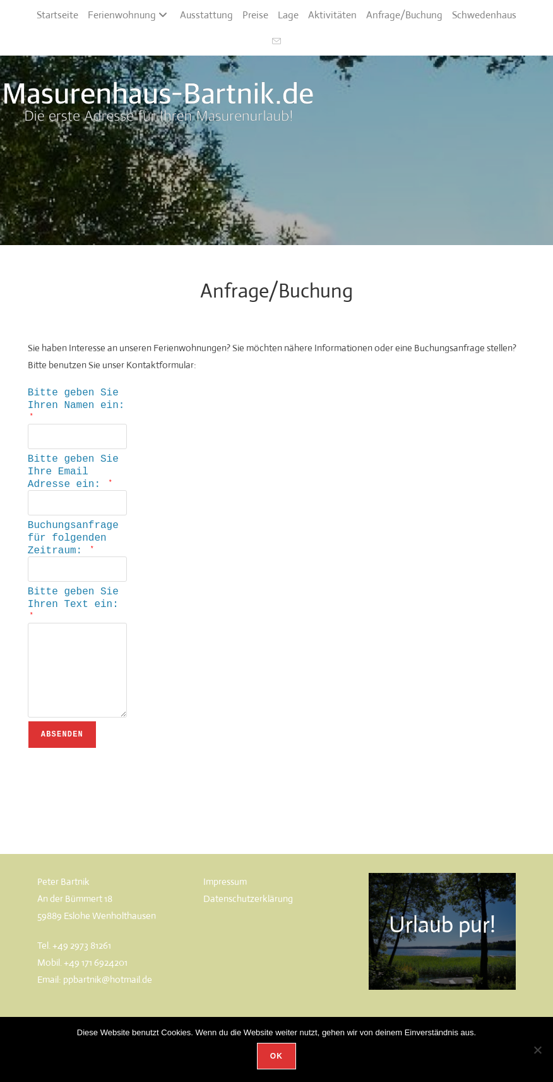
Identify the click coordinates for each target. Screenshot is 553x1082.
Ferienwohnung (129, 14)
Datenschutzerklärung (248, 916)
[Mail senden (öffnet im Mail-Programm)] (276, 42)
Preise (255, 14)
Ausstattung (206, 14)
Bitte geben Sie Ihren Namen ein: (76, 405)
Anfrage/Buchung (404, 14)
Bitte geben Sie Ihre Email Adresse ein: (73, 477)
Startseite (57, 14)
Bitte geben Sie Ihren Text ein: (73, 615)
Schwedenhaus (484, 14)
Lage (288, 14)
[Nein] (537, 1049)
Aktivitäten (332, 14)
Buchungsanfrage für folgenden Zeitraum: (73, 547)
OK (276, 1056)
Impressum (225, 899)
